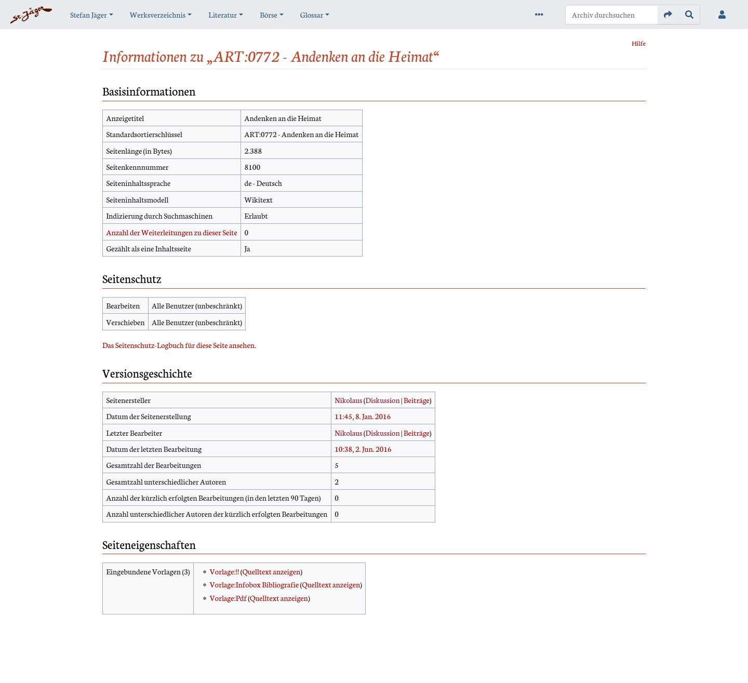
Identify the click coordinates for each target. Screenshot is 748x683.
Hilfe (639, 42)
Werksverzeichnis (157, 14)
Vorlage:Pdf (228, 598)
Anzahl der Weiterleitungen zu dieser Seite (171, 232)
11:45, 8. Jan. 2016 (363, 416)
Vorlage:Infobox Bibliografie (254, 584)
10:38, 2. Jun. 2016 (363, 449)
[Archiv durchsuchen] (611, 14)
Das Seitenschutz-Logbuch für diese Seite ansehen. (179, 345)
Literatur (222, 14)
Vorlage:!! (224, 571)
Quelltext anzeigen (271, 571)
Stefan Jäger (88, 14)
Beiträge (417, 400)
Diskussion (383, 400)
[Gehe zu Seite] (668, 14)
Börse (268, 14)
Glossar (311, 14)
